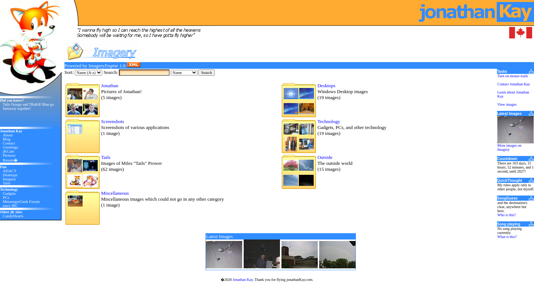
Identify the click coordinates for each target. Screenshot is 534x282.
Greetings (10, 147)
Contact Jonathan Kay (513, 84)
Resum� (10, 160)
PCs (6, 198)
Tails (7, 183)
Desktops (10, 175)
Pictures (9, 155)
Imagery (9, 179)
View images (507, 104)
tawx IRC (10, 206)
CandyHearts (13, 216)
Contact (9, 143)
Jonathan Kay (243, 280)
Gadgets (9, 193)
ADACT (10, 171)
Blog (7, 139)
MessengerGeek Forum (21, 202)
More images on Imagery (509, 147)
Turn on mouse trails (512, 76)
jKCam (8, 151)
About (8, 135)
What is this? (507, 237)
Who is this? (506, 215)
